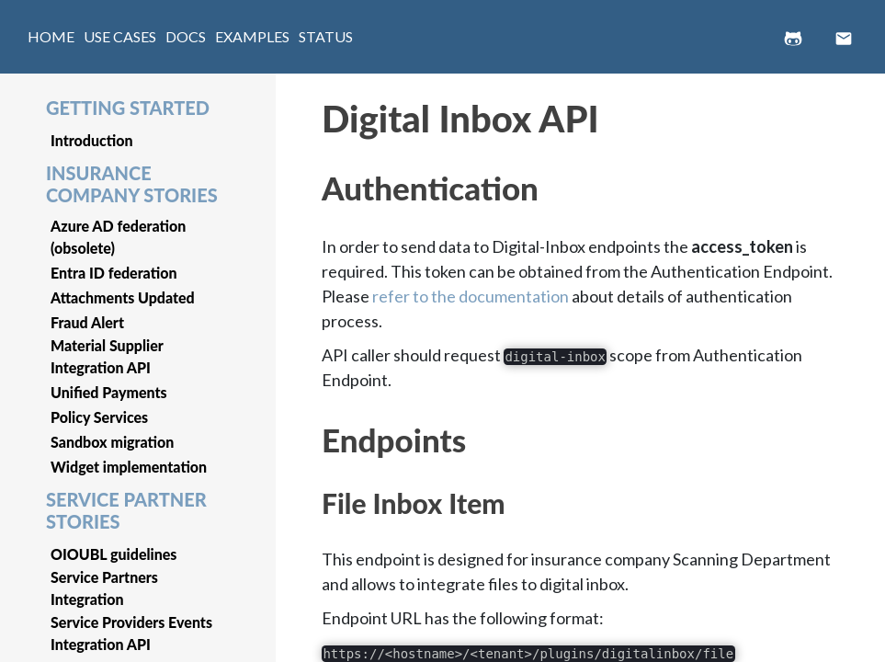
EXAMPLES (252, 36)
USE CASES (120, 36)
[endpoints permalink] (312, 430)
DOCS (185, 36)
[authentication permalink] (312, 178)
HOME (51, 36)
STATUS (326, 36)
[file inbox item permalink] (312, 496)
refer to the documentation (470, 296)
